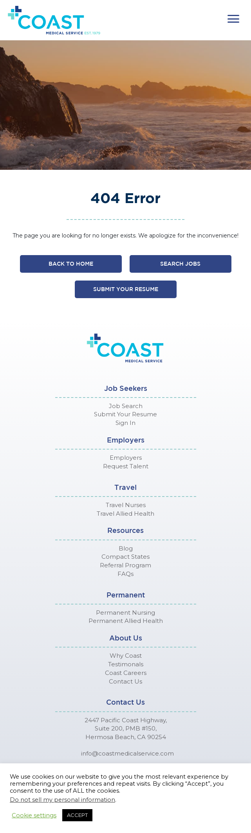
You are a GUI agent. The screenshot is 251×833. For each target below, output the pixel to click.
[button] (233, 19)
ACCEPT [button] (77, 815)
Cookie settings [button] (34, 815)
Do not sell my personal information (62, 799)
